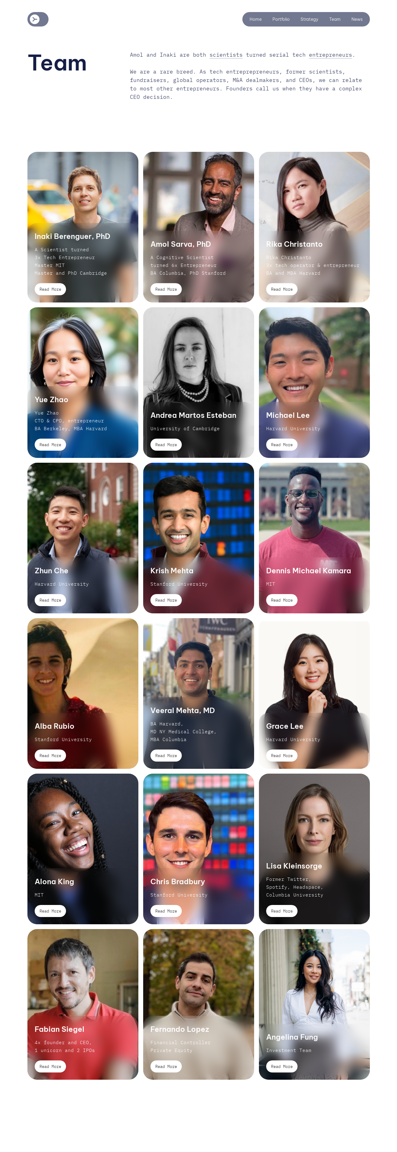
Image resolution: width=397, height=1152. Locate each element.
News (357, 19)
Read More (50, 289)
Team (335, 19)
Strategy (309, 19)
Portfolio (281, 19)
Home (256, 19)
